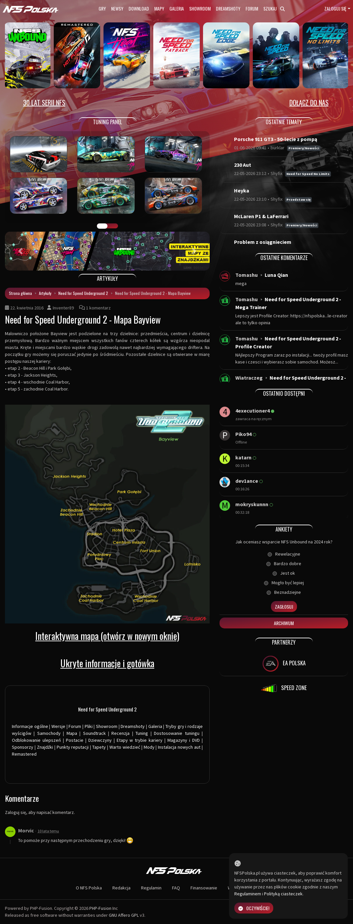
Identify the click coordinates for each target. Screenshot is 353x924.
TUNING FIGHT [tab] (112, 226)
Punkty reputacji (73, 747)
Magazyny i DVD (183, 740)
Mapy (159, 8)
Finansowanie (204, 888)
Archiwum (284, 623)
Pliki (89, 726)
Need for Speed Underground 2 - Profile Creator (288, 342)
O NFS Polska (89, 888)
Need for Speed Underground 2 (83, 293)
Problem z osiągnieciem (262, 242)
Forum (252, 8)
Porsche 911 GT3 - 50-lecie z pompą (275, 139)
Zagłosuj (284, 606)
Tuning (141, 733)
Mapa (72, 733)
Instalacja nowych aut (179, 747)
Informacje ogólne (30, 726)
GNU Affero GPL (124, 915)
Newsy (117, 8)
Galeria (176, 8)
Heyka (241, 190)
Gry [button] (102, 8)
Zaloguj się (335, 8)
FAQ (176, 888)
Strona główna (20, 293)
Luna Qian (276, 275)
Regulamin (151, 888)
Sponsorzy (22, 747)
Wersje (58, 726)
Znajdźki (45, 747)
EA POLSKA (284, 663)
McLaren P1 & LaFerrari (261, 216)
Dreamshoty (228, 8)
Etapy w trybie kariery (140, 740)
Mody (149, 747)
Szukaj (274, 8)
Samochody (49, 733)
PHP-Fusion (100, 908)
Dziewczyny (100, 740)
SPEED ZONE (284, 688)
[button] (20, 251)
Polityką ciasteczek (283, 894)
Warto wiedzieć (124, 747)
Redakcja (121, 888)
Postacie (74, 740)
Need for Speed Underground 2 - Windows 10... (290, 381)
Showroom (200, 8)
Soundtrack (94, 733)
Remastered (24, 754)
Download (139, 8)
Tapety (99, 747)
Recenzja (120, 733)
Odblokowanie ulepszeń (36, 740)
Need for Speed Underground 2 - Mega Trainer (288, 303)
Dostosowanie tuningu (176, 733)
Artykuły (45, 293)
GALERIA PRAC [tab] (102, 226)
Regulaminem (247, 894)
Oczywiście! (253, 908)
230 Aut (242, 164)
